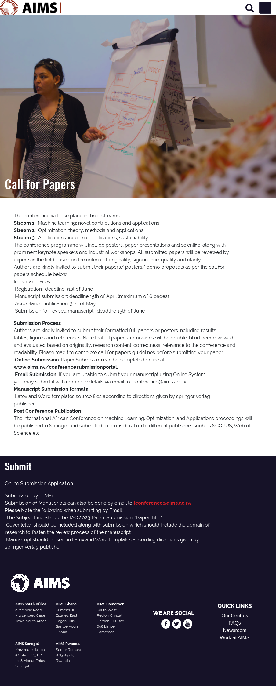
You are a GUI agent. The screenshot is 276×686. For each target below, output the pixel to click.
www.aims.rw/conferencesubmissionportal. (66, 367)
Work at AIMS (235, 637)
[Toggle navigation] (265, 8)
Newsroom (234, 630)
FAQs (235, 623)
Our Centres (234, 615)
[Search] (249, 8)
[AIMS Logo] (30, 7)
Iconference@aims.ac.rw (163, 503)
